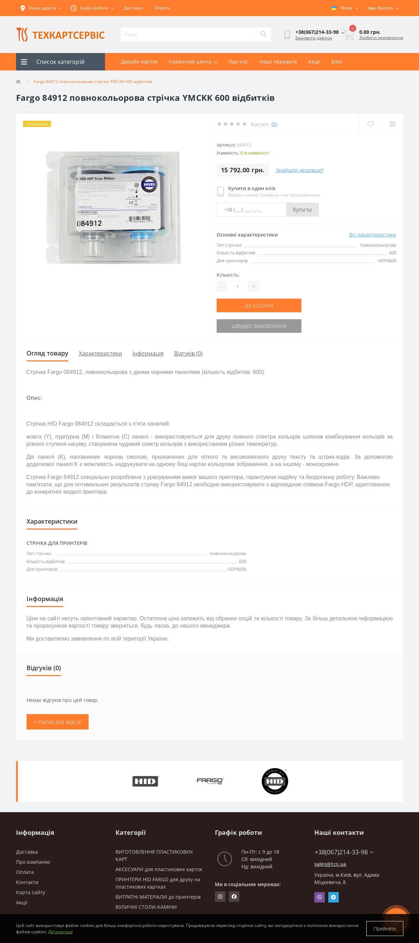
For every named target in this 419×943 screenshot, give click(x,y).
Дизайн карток (139, 61)
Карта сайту (30, 892)
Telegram (333, 897)
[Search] (263, 35)
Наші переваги (278, 61)
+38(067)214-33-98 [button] (344, 852)
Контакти (27, 882)
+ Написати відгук (57, 722)
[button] (92, 8)
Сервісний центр (193, 61)
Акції (314, 61)
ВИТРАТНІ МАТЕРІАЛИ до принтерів (158, 896)
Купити (302, 210)
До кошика (259, 305)
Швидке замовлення (259, 326)
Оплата (162, 8)
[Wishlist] (370, 124)
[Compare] (392, 124)
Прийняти (385, 928)
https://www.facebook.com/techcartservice (234, 896)
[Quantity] (237, 286)
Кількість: (228, 274)
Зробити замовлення (381, 37)
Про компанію (33, 862)
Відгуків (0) (188, 353)
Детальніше (60, 932)
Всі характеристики (372, 234)
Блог (337, 61)
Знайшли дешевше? (300, 170)
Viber (319, 897)
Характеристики (100, 353)
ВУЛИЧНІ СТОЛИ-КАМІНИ (146, 907)
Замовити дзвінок (313, 38)
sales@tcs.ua (330, 864)
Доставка (133, 8)
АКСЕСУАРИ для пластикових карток (158, 869)
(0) (274, 124)
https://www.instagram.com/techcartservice (220, 896)
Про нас (238, 61)
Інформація (148, 353)
